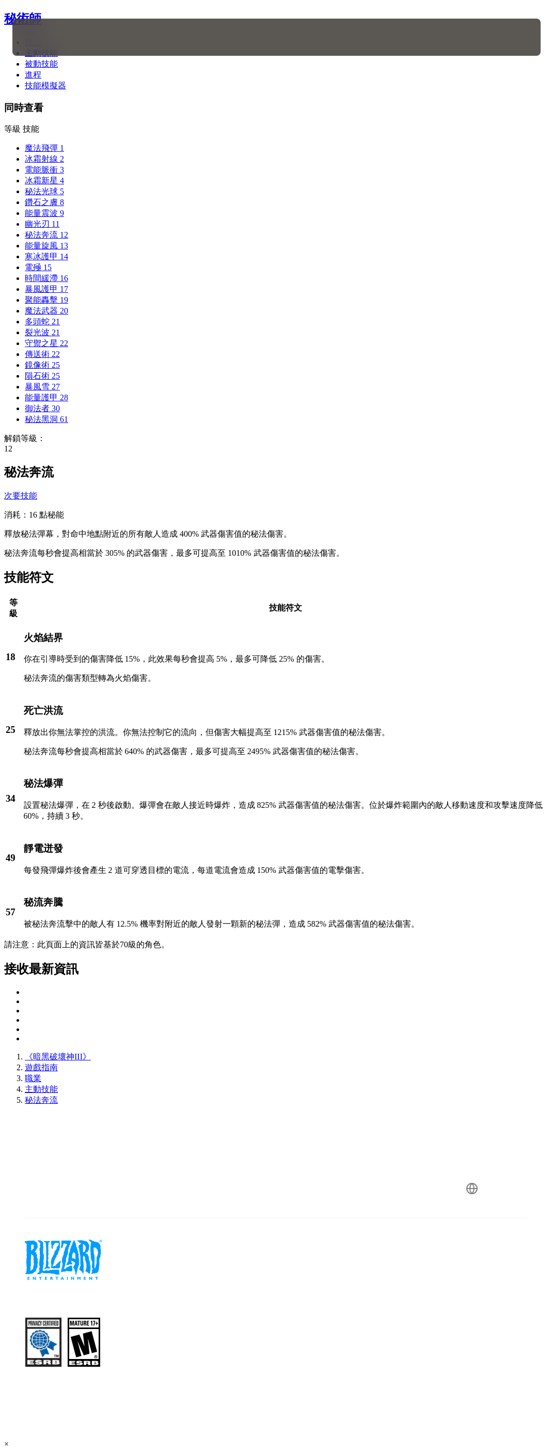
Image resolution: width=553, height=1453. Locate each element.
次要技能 (20, 495)
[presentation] (43, 37)
